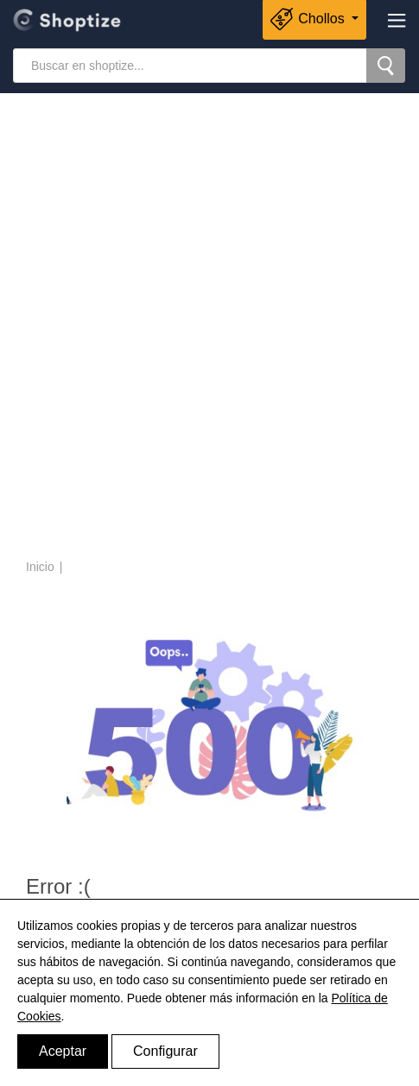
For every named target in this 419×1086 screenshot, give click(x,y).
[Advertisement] (209, 328)
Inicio (40, 567)
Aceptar (62, 1051)
